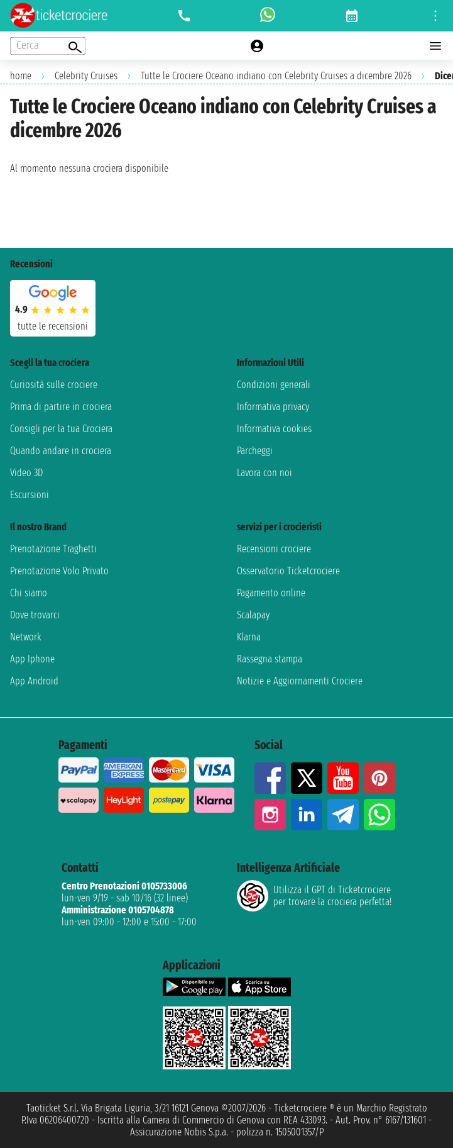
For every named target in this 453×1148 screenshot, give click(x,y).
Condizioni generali (273, 385)
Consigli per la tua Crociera (61, 429)
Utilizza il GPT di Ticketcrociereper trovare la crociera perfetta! (314, 895)
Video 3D (26, 473)
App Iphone (32, 659)
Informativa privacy (273, 407)
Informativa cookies (274, 429)
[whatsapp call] (267, 16)
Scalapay (253, 615)
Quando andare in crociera (60, 451)
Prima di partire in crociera (61, 407)
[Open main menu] (435, 45)
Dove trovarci (35, 615)
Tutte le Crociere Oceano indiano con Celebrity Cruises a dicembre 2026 (276, 76)
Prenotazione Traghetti (53, 549)
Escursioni (29, 495)
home (20, 76)
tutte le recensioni (53, 326)
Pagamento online (271, 593)
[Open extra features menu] (47, 46)
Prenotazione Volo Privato (59, 571)
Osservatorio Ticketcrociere (288, 571)
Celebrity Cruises (86, 76)
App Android (34, 681)
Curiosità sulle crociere (53, 385)
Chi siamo (28, 593)
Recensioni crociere (274, 549)
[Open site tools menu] (435, 15)
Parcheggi (255, 451)
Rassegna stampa (269, 659)
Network (25, 637)
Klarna (249, 637)
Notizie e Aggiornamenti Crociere (300, 681)
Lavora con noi (264, 473)
